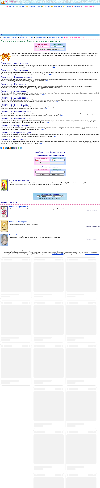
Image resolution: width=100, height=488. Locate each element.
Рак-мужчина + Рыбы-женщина (14, 139)
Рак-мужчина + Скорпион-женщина (16, 112)
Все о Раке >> (31, 57)
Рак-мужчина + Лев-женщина (13, 91)
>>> (54, 67)
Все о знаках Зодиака (10, 37)
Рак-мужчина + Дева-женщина (14, 98)
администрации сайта (92, 254)
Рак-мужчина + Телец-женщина (14, 70)
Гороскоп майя (41, 37)
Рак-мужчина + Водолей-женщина (16, 133)
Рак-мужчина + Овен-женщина (14, 63)
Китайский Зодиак (26, 37)
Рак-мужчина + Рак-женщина (13, 84)
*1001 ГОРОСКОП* (57, 254)
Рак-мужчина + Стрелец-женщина (16, 119)
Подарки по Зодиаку (56, 37)
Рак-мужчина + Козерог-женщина (15, 126)
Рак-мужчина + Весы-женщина (14, 105)
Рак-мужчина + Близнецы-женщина (16, 77)
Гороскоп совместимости (75, 37)
